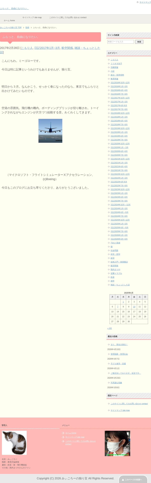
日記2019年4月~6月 (119, 136)
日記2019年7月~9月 (119, 140)
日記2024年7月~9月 (119, 216)
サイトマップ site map (32, 17)
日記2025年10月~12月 (120, 220)
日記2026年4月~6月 (119, 239)
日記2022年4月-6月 (119, 182)
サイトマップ (145, 2)
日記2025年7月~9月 (119, 231)
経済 (112, 258)
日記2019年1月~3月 (119, 132)
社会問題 (114, 250)
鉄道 (112, 277)
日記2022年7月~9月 (119, 186)
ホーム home (9, 20)
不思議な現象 (116, 383)
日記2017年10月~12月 (120, 98)
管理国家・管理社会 (119, 354)
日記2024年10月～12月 (120, 205)
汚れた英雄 (115, 243)
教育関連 (114, 79)
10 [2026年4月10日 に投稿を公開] (134, 307)
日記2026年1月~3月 (119, 235)
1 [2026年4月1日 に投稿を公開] (123, 302)
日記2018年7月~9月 (119, 124)
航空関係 (67, 48)
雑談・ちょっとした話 (120, 285)
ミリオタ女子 (116, 63)
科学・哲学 (115, 254)
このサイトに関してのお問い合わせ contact (67, 17)
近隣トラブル (116, 273)
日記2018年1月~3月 (119, 117)
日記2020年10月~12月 (120, 144)
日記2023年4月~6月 (119, 197)
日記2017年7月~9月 (119, 109)
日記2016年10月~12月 (120, 83)
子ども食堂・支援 (118, 364)
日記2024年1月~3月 (119, 208)
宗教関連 (114, 67)
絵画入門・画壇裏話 (119, 262)
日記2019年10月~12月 (120, 128)
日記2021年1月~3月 (119, 163)
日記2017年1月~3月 (47, 48)
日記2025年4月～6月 (119, 227)
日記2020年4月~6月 (119, 151)
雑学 (112, 281)
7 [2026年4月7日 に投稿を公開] (117, 307)
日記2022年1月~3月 (119, 178)
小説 (112, 71)
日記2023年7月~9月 (119, 201)
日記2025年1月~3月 (119, 224)
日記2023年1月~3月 (119, 193)
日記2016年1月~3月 (119, 86)
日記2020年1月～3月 (119, 147)
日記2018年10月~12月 (120, 113)
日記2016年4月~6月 (119, 90)
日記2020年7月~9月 (119, 155)
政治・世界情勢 (117, 75)
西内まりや (115, 269)
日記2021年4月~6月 (119, 166)
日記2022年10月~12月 (120, 174)
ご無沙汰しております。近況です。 (126, 373)
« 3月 (109, 328)
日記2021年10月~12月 (120, 159)
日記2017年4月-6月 (119, 105)
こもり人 (27, 48)
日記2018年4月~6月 (119, 121)
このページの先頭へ (133, 480)
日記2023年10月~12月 (120, 189)
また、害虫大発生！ (119, 344)
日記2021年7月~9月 (119, 170)
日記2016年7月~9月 (119, 94)
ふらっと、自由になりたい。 (14, 8)
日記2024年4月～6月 (119, 212)
